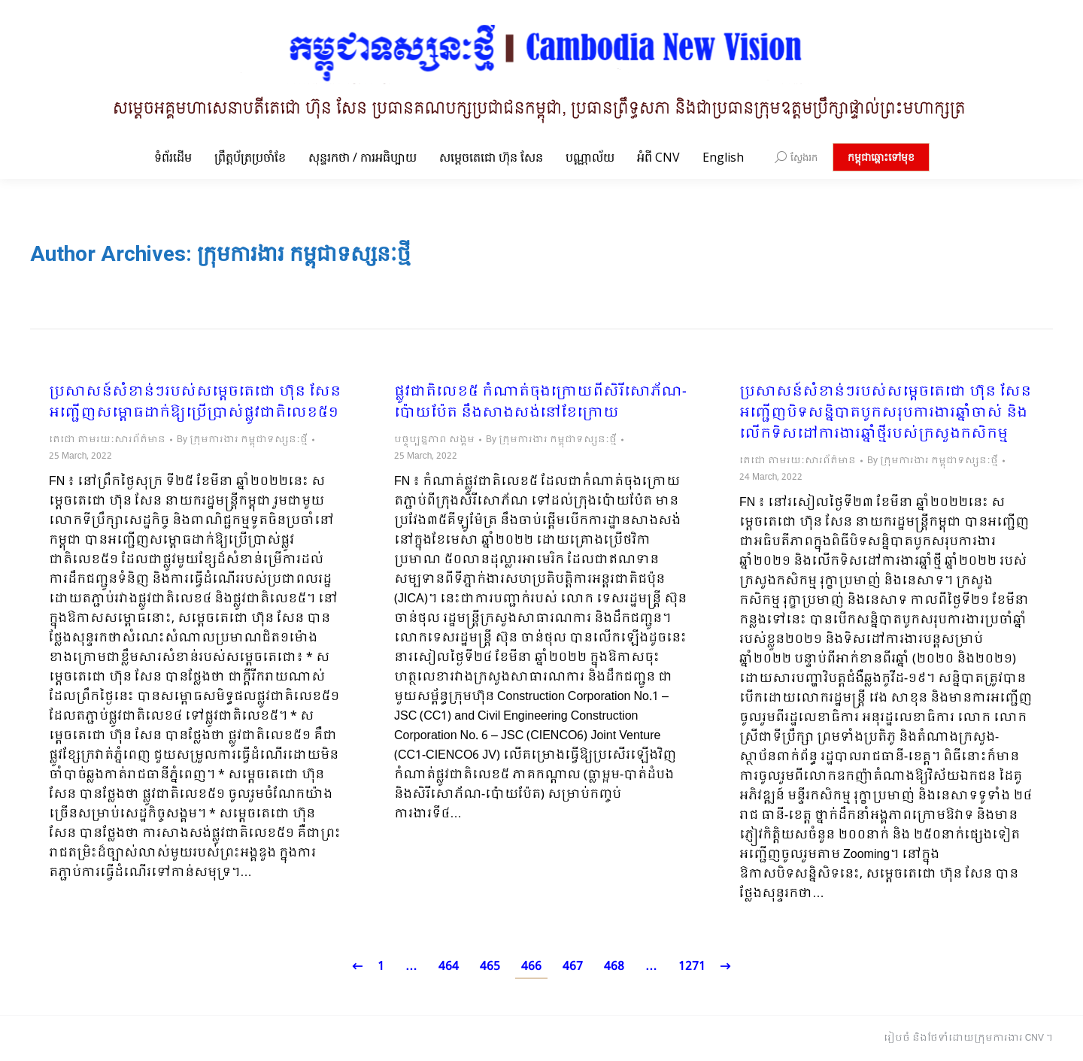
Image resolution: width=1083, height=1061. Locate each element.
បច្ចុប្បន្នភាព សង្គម (434, 439)
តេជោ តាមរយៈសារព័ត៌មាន (107, 439)
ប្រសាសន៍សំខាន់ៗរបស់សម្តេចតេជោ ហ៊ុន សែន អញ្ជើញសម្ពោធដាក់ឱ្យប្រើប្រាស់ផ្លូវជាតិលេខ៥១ (195, 403)
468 (614, 966)
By (242, 439)
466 (531, 966)
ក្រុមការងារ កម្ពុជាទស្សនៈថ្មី (304, 253)
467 (573, 966)
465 (490, 966)
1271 (691, 966)
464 (448, 966)
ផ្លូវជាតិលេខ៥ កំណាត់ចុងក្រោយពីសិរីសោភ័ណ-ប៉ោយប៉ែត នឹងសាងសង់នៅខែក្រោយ (540, 403)
